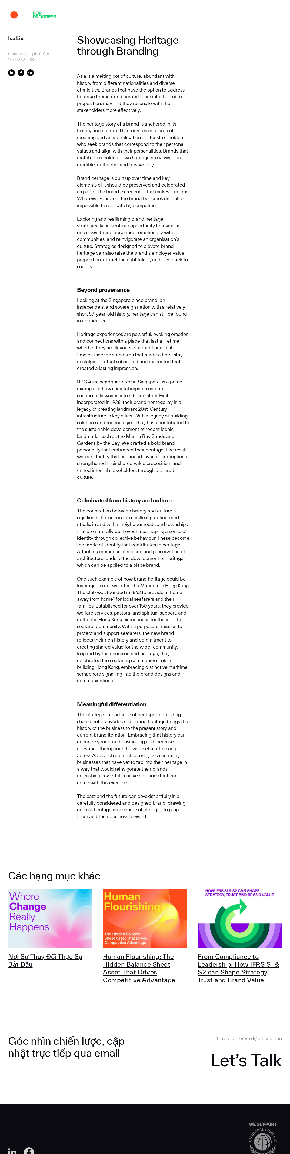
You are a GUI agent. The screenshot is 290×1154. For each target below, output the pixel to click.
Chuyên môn (117, 16)
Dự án (75, 16)
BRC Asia (87, 382)
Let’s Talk (246, 1060)
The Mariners (145, 585)
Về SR (93, 16)
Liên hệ (222, 16)
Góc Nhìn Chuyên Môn (158, 16)
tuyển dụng (197, 16)
